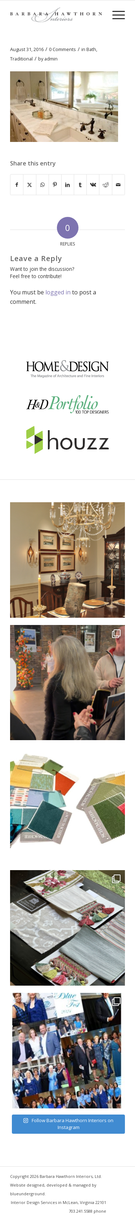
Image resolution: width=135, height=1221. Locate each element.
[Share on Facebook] (16, 185)
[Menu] (115, 14)
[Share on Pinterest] (55, 185)
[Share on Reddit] (105, 185)
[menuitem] (115, 14)
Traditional (21, 58)
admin (51, 58)
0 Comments (62, 49)
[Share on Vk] (93, 185)
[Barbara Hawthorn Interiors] (56, 14)
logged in (58, 292)
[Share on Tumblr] (80, 185)
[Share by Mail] (118, 185)
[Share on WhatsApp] (42, 185)
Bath (91, 49)
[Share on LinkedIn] (68, 185)
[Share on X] (29, 185)
